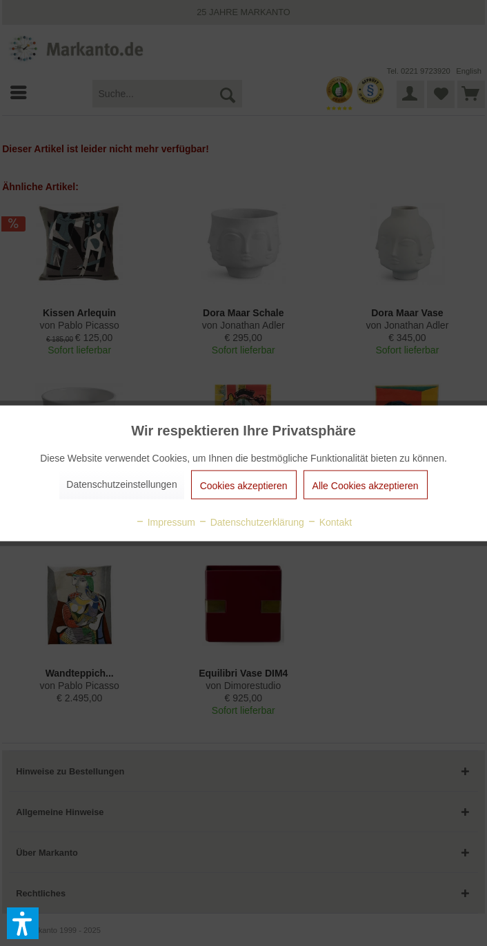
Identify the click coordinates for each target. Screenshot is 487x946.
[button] (23, 923)
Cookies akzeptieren (244, 485)
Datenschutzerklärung (251, 521)
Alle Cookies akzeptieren (365, 485)
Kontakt (329, 521)
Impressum (165, 521)
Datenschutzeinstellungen (121, 483)
